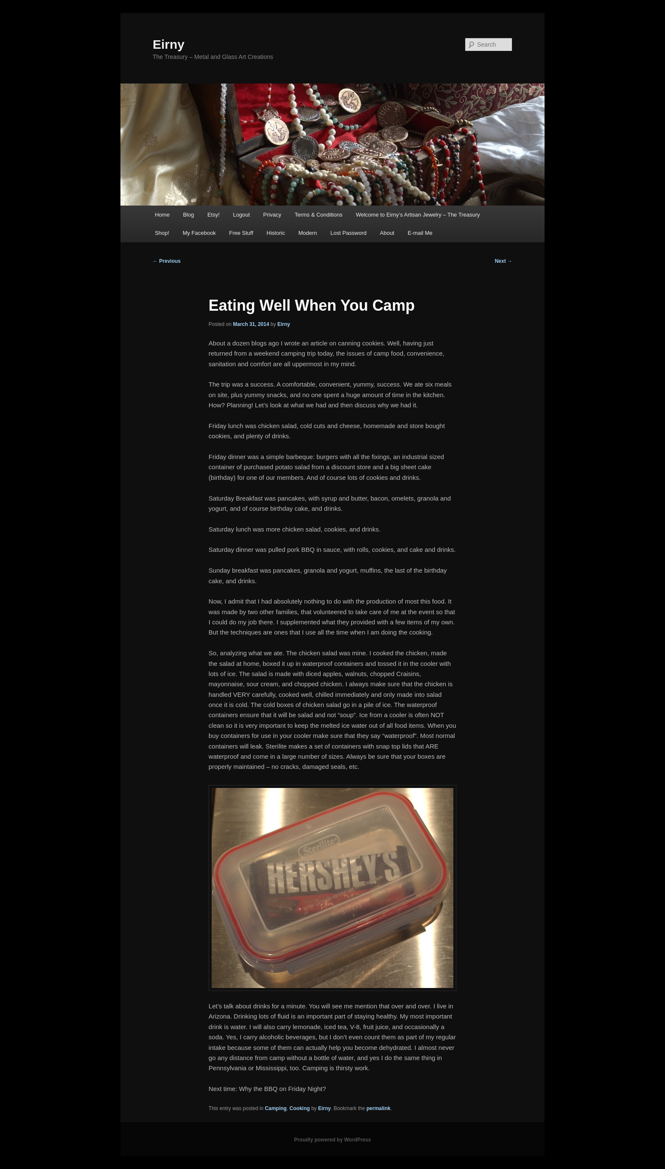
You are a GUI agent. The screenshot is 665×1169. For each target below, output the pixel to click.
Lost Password (348, 233)
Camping (276, 1108)
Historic (276, 233)
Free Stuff (241, 233)
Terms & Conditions (319, 215)
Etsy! (213, 215)
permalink (378, 1108)
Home (162, 215)
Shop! (162, 233)
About (387, 233)
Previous (167, 261)
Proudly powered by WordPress (332, 1140)
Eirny (168, 44)
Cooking (300, 1108)
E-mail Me (420, 233)
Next (503, 261)
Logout (241, 215)
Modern (307, 233)
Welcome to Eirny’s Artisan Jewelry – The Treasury (418, 215)
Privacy (272, 215)
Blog (188, 215)
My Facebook (199, 233)
